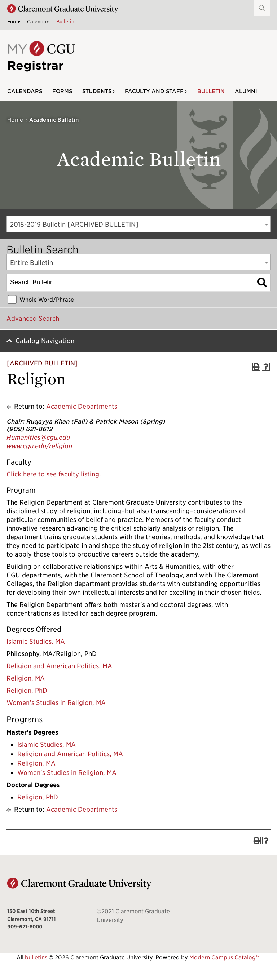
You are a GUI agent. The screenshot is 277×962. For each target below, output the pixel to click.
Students (96, 91)
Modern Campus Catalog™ (224, 957)
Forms (14, 21)
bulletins (36, 957)
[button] (262, 8)
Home (15, 119)
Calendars (38, 21)
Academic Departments (81, 406)
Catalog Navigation (45, 341)
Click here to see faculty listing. (53, 474)
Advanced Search (32, 318)
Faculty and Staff (154, 91)
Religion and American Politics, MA (59, 666)
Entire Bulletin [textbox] (31, 262)
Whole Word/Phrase (46, 299)
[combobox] (138, 224)
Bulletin (65, 21)
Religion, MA (25, 678)
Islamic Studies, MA (35, 641)
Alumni (246, 91)
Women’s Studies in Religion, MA (56, 702)
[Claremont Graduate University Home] (62, 9)
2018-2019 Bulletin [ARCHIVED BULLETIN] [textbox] (74, 224)
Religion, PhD (26, 690)
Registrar (35, 65)
